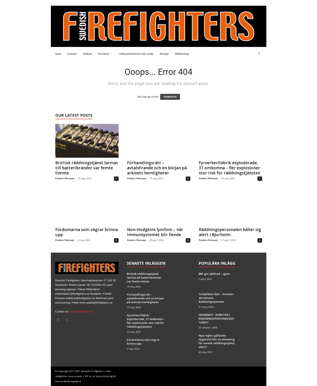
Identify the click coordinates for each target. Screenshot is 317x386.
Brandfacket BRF (118, 2)
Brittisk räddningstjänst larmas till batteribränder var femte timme (86, 168)
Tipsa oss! (78, 2)
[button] (260, 53)
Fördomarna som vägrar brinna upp (86, 232)
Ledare (72, 54)
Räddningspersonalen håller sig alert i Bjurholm (230, 232)
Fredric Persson (64, 178)
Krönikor (105, 53)
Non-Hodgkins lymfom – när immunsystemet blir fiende (155, 232)
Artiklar (87, 54)
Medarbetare (60, 2)
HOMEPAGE (170, 97)
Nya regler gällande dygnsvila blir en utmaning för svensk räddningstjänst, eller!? (217, 341)
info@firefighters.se (81, 311)
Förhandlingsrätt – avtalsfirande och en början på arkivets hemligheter (157, 168)
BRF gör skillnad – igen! (214, 274)
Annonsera (96, 2)
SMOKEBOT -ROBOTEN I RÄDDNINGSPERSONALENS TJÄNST (216, 318)
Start (58, 54)
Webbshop (182, 54)
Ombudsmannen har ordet (136, 54)
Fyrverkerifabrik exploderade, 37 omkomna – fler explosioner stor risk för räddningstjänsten (229, 168)
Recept (164, 54)
